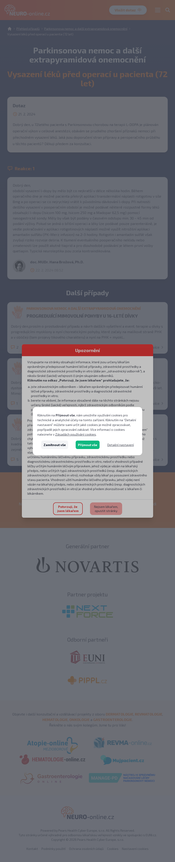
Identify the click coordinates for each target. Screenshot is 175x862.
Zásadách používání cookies (75, 434)
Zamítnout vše (55, 445)
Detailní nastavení (120, 445)
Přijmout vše (87, 445)
